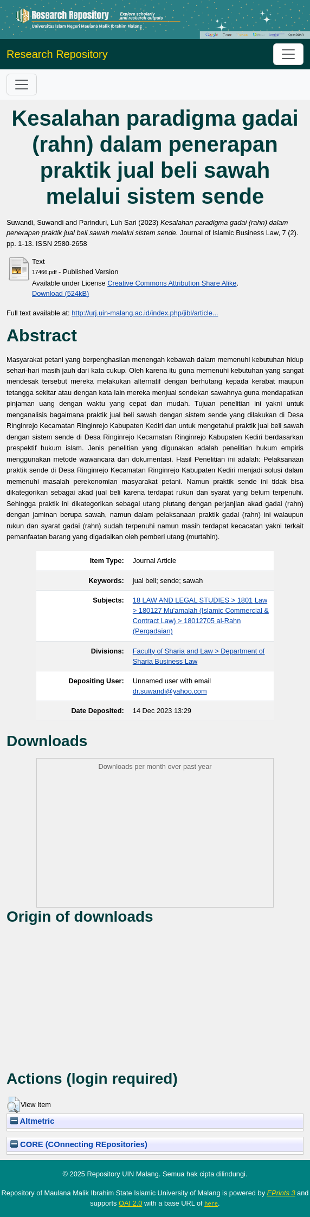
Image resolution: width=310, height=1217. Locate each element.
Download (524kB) (60, 293)
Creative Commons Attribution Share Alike (171, 283)
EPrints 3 (281, 1193)
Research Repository (57, 54)
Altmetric (32, 1121)
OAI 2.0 (130, 1203)
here (211, 1203)
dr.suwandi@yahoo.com (170, 691)
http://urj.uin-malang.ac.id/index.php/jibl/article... (145, 313)
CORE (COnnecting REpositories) (78, 1144)
